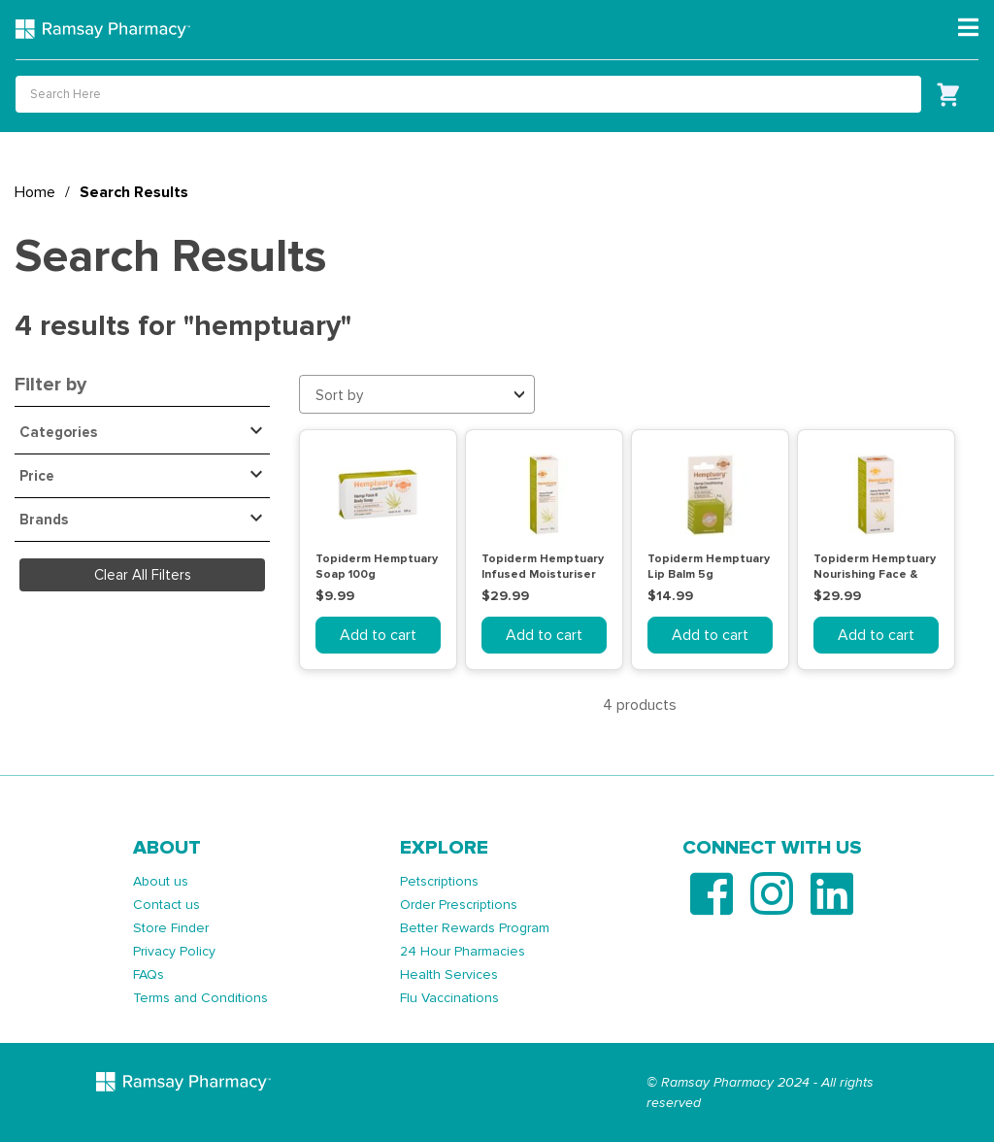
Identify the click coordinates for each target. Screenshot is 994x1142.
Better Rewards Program (474, 928)
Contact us (166, 904)
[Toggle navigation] (968, 28)
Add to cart (378, 635)
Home (35, 192)
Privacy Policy (174, 951)
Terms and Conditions (200, 998)
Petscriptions (439, 881)
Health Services (449, 974)
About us (160, 881)
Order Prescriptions (458, 904)
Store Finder (171, 928)
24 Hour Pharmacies (462, 951)
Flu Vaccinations (449, 998)
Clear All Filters (142, 575)
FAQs (148, 974)
